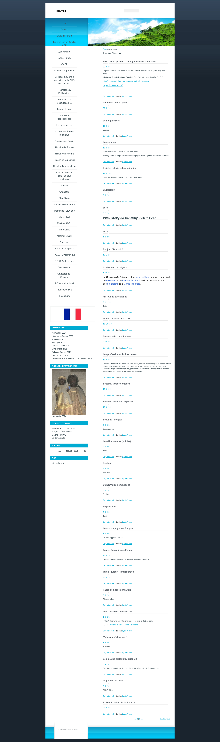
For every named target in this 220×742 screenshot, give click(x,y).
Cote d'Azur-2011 (59, 349)
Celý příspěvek (108, 96)
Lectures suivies (64, 125)
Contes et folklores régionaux (64, 133)
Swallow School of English (63, 428)
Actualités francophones (64, 117)
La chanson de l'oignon (115, 267)
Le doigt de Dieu (111, 120)
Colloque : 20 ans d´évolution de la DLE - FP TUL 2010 (64, 80)
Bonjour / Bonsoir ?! (113, 249)
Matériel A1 (64, 217)
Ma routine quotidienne (115, 297)
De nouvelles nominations (116, 485)
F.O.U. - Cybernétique (64, 255)
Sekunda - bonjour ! (113, 420)
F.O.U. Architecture (64, 261)
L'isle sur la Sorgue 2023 (62, 336)
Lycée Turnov (64, 58)
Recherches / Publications (64, 91)
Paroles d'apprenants (64, 70)
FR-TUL (61, 11)
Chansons (64, 192)
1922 (105, 231)
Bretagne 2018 (58, 343)
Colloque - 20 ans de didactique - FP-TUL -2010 (72, 358)
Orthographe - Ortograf (64, 275)
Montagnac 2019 (59, 339)
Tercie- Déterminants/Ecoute (117, 550)
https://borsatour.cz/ (113, 85)
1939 (105, 208)
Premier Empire (130, 280)
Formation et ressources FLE (64, 101)
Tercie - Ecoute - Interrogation (118, 572)
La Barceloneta (58, 438)
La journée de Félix (113, 680)
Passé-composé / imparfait (117, 590)
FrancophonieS (64, 290)
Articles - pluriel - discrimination (119, 168)
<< (60, 451)
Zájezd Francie (64, 36)
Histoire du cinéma (64, 154)
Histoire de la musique (64, 166)
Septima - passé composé (116, 384)
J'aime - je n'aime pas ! (115, 637)
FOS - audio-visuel (64, 283)
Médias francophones (64, 204)
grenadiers (112, 284)
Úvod (104, 49)
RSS (75, 729)
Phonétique (64, 198)
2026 (76, 451)
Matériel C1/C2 (64, 236)
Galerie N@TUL (59, 435)
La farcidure (109, 190)
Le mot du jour (64, 109)
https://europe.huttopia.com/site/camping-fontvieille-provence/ (126, 81)
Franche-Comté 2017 (61, 346)
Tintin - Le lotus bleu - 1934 (117, 318)
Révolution (110, 280)
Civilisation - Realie (64, 141)
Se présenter (109, 506)
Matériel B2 (64, 229)
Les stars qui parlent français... (119, 528)
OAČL (64, 64)
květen (69, 451)
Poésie (64, 185)
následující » (165, 719)
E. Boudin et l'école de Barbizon (119, 702)
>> (85, 451)
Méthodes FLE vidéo (64, 211)
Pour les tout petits (64, 248)
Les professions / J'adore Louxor (120, 354)
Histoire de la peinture (64, 160)
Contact (64, 29)
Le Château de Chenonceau (117, 611)
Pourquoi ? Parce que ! (115, 102)
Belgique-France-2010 (61, 352)
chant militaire (142, 277)
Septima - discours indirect (117, 336)
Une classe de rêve (60, 355)
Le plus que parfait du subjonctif (120, 659)
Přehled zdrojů (58, 463)
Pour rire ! (64, 242)
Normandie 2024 (59, 333)
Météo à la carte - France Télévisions (124, 625)
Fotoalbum (64, 296)
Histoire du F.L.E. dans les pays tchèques (64, 175)
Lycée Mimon (127, 96)
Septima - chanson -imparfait (118, 401)
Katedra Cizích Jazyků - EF (64, 44)
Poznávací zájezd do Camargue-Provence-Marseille (129, 61)
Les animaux (109, 142)
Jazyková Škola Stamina (62, 432)
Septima (107, 463)
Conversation (64, 267)
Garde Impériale (132, 284)
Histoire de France (64, 147)
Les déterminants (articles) (117, 441)
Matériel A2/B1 (64, 223)
